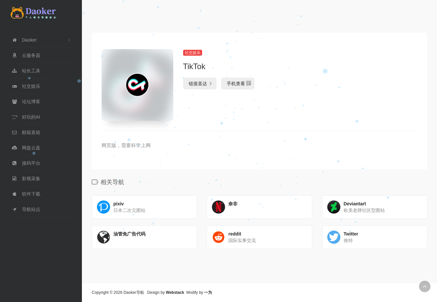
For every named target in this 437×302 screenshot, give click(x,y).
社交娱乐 (192, 52)
